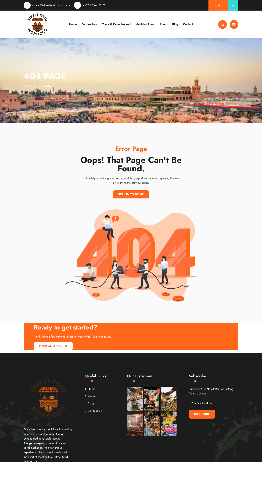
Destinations (89, 24)
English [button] (217, 5)
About (163, 24)
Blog (175, 24)
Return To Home (131, 194)
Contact (188, 24)
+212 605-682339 (94, 5)
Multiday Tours (145, 24)
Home (73, 24)
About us (92, 396)
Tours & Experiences (115, 24)
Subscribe (202, 414)
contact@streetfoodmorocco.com (51, 5)
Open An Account (53, 346)
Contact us (93, 411)
